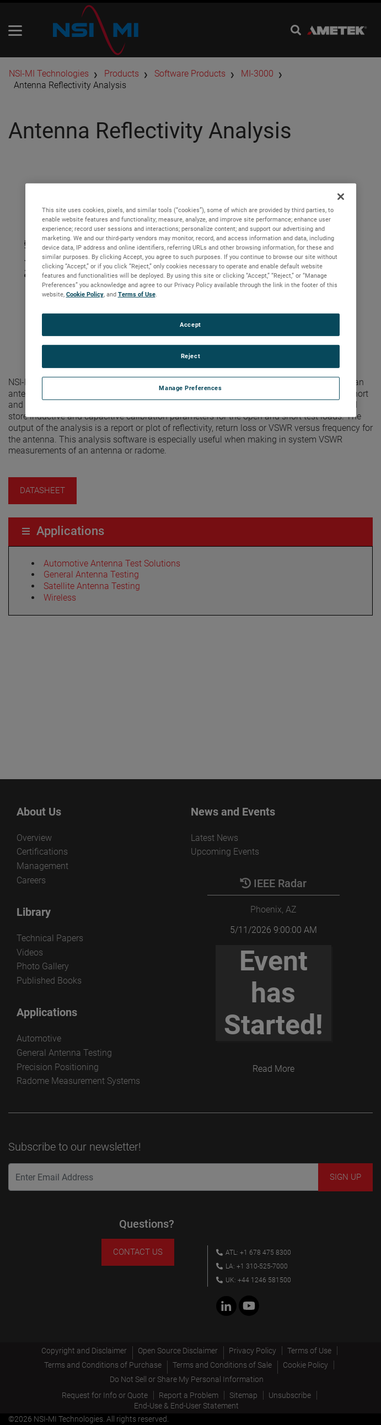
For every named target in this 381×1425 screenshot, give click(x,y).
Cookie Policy (85, 294)
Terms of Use (136, 294)
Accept (190, 324)
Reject (190, 356)
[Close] (341, 197)
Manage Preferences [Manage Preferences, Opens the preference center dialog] (190, 388)
